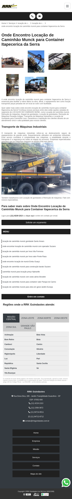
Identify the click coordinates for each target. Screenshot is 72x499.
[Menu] (67, 6)
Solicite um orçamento (36, 222)
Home (36, 433)
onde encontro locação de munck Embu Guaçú (21, 262)
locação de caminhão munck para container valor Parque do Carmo (29, 282)
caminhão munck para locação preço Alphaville (21, 272)
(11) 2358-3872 (36, 408)
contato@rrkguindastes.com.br (36, 421)
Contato (36, 466)
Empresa (36, 441)
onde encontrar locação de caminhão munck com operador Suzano (29, 246)
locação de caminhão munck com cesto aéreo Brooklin (24, 277)
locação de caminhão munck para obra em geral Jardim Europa (28, 287)
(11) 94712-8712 (36, 417)
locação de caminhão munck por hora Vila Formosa (23, 251)
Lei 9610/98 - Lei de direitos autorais (35, 382)
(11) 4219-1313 (16, 216)
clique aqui (30, 216)
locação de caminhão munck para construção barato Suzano (27, 267)
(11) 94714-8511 (36, 412)
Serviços (36, 457)
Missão (36, 449)
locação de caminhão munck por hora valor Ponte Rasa (25, 256)
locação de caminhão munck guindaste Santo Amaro (23, 241)
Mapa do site (36, 474)
